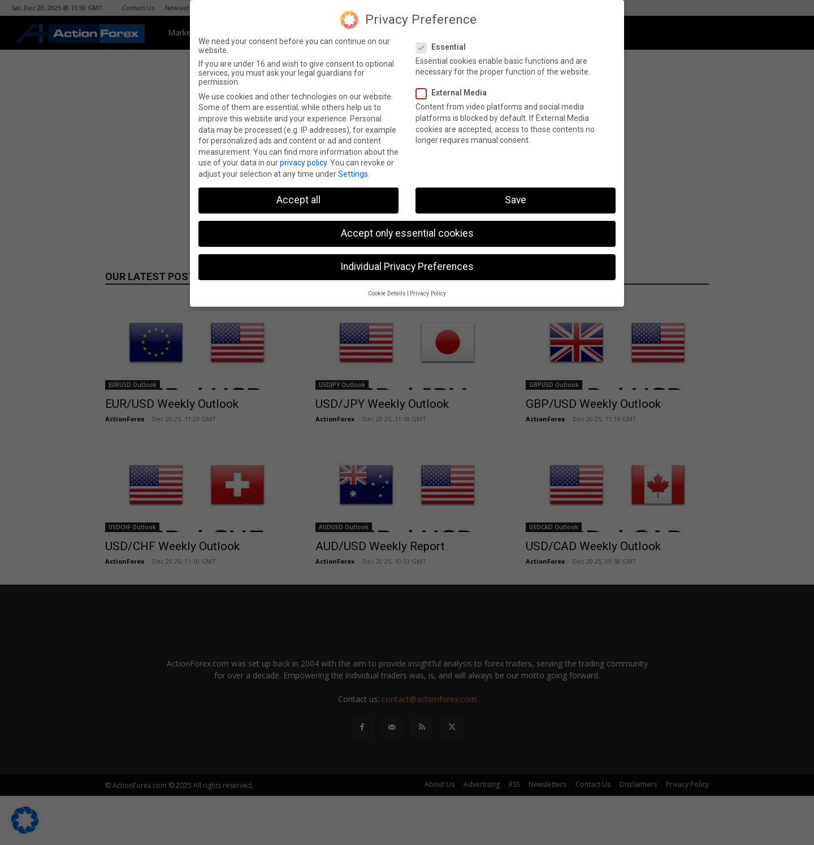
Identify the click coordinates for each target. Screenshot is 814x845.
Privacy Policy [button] (428, 293)
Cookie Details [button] (387, 293)
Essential (444, 46)
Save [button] (515, 200)
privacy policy (303, 162)
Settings (353, 173)
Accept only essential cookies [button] (407, 233)
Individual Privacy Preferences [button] (407, 266)
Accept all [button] (298, 200)
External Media (454, 92)
